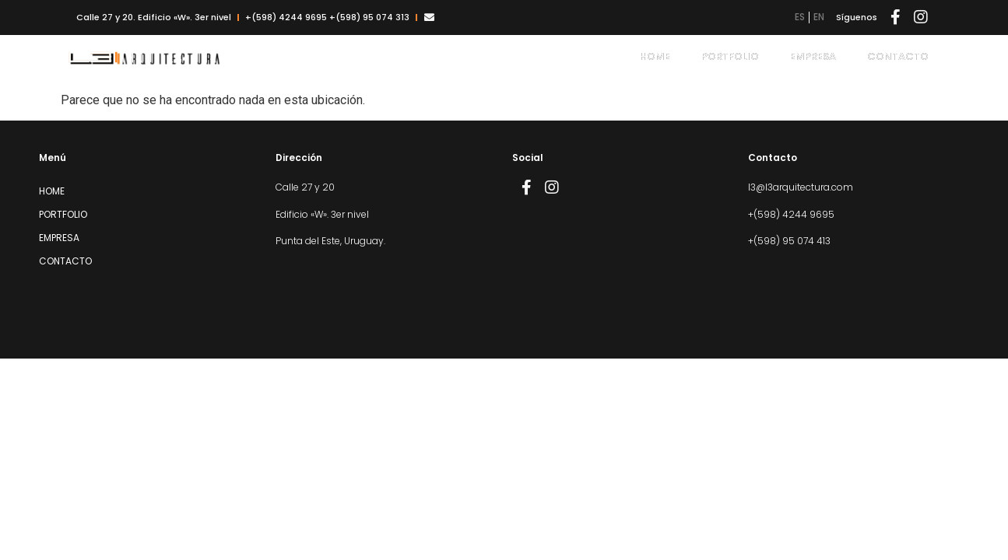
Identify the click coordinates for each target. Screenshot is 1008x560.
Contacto (898, 56)
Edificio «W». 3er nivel (322, 214)
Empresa (813, 56)
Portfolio (730, 56)
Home (655, 56)
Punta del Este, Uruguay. (330, 240)
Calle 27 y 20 (305, 187)
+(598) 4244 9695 (791, 214)
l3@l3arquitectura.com (800, 187)
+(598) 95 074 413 (789, 240)
